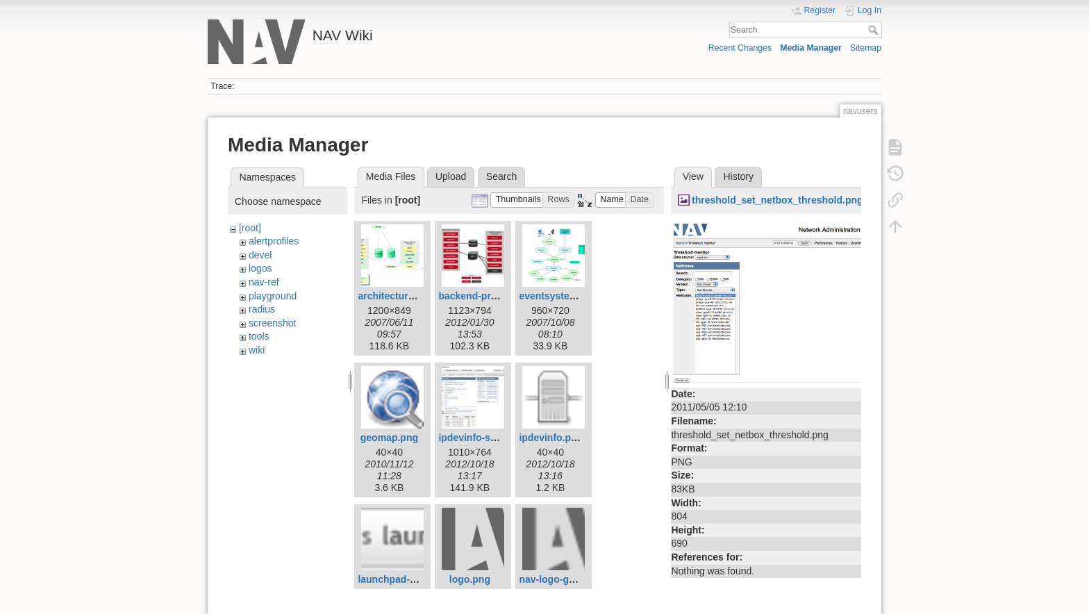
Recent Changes (740, 48)
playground (273, 295)
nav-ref (264, 282)
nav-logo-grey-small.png (575, 579)
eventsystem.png (558, 295)
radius (262, 309)
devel (260, 254)
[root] (250, 227)
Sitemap (865, 48)
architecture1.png (398, 295)
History (738, 176)
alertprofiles (274, 241)
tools (259, 336)
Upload (450, 176)
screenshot (272, 323)
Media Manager (811, 48)
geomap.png (389, 437)
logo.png (469, 579)
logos (260, 268)
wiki (257, 350)
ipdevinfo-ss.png (477, 437)
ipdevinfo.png (551, 437)
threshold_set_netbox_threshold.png (777, 200)
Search (874, 30)
